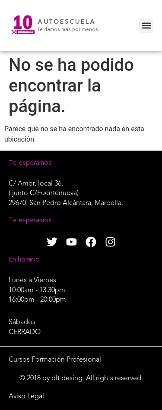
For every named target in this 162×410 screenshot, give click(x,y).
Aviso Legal (26, 396)
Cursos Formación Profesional (55, 359)
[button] (146, 26)
